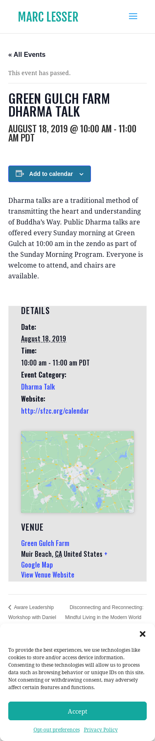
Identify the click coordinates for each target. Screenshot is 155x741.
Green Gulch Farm (45, 543)
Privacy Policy (101, 729)
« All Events (26, 54)
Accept (77, 711)
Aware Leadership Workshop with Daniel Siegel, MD (32, 617)
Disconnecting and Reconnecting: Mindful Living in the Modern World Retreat (104, 617)
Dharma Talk (38, 387)
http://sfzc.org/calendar (55, 411)
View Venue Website (47, 575)
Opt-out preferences (56, 729)
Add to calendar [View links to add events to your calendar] (51, 174)
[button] (142, 634)
